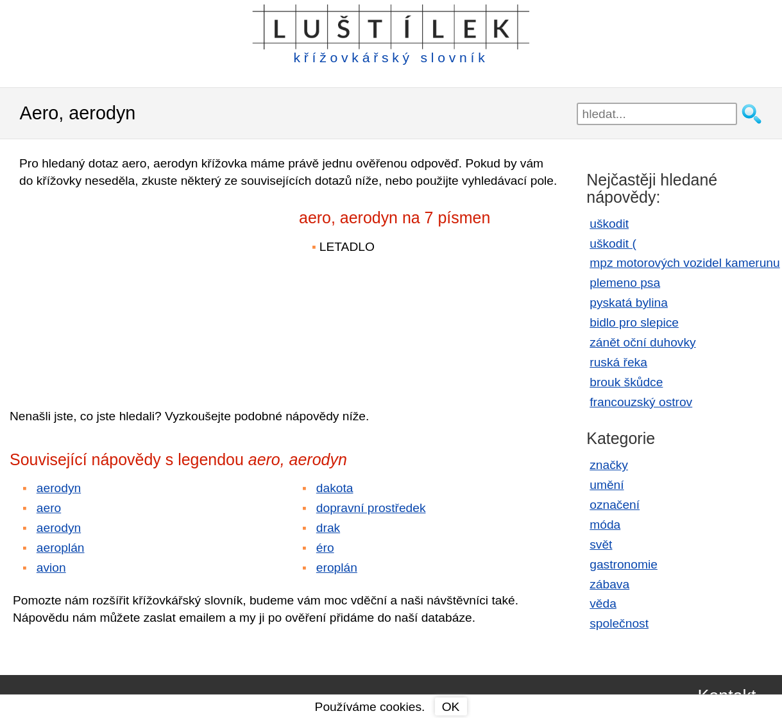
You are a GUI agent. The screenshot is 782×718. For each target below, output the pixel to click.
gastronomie (624, 564)
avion (51, 567)
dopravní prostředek (371, 508)
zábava (609, 584)
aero (49, 508)
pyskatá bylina (629, 302)
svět (601, 544)
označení (615, 504)
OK (451, 707)
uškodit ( (613, 243)
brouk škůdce (626, 382)
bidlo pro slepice (634, 322)
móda (605, 524)
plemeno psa (625, 282)
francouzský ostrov (641, 402)
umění (607, 484)
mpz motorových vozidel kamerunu (684, 262)
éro (325, 547)
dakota (334, 488)
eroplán (336, 567)
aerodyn (59, 488)
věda (603, 603)
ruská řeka (618, 362)
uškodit (609, 223)
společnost (619, 623)
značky (609, 465)
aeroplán (61, 547)
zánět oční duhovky (642, 342)
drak (328, 527)
